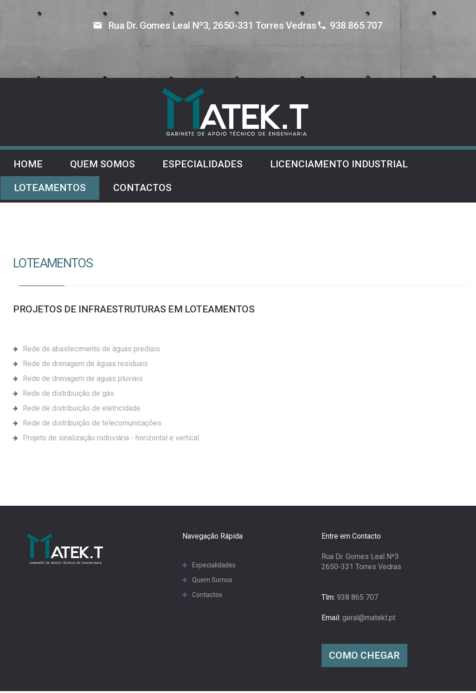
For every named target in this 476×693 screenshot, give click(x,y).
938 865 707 (360, 27)
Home (28, 166)
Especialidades (202, 166)
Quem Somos (102, 166)
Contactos (142, 189)
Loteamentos (50, 189)
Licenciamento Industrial (339, 166)
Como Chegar (364, 657)
